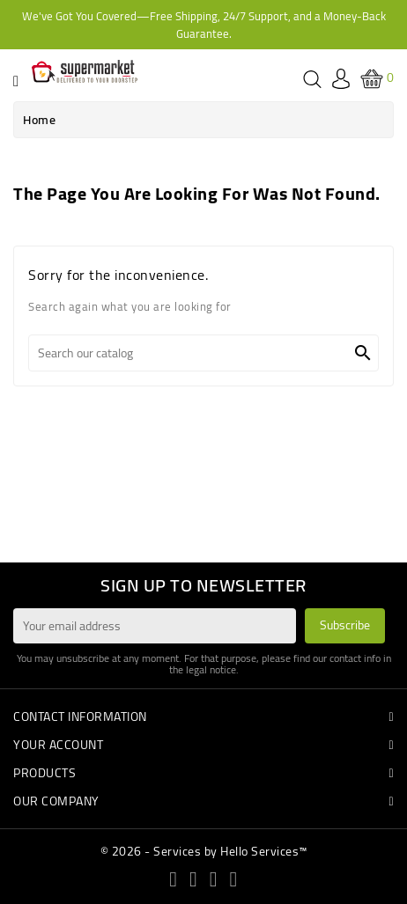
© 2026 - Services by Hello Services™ (203, 851)
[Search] (203, 352)
